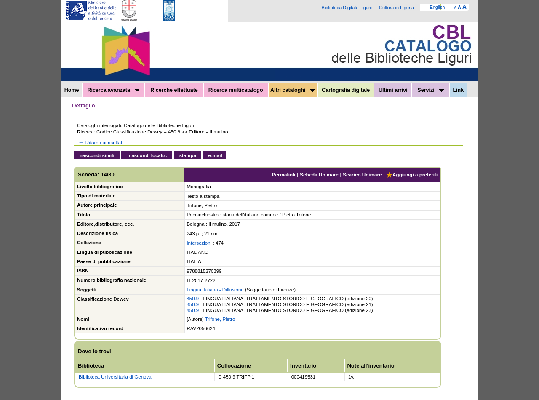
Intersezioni (199, 242)
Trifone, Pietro (220, 319)
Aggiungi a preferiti (412, 174)
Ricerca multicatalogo (235, 90)
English (437, 7)
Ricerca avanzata (113, 90)
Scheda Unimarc (319, 174)
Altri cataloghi (292, 90)
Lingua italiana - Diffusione (215, 289)
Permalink (284, 174)
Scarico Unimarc (362, 174)
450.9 (193, 298)
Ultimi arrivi (393, 90)
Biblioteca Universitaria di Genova (115, 376)
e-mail (215, 155)
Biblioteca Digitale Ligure (347, 7)
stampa (187, 155)
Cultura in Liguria (396, 7)
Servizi (430, 90)
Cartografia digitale (346, 90)
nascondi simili (97, 155)
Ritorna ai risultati (100, 142)
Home (71, 90)
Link (458, 90)
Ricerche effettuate (174, 90)
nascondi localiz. (147, 155)
